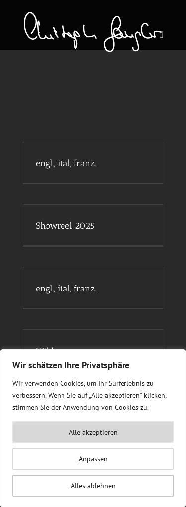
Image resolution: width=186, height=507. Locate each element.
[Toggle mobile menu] (162, 34)
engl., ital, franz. (66, 163)
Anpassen (93, 458)
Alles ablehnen (93, 485)
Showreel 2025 (65, 225)
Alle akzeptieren (93, 432)
